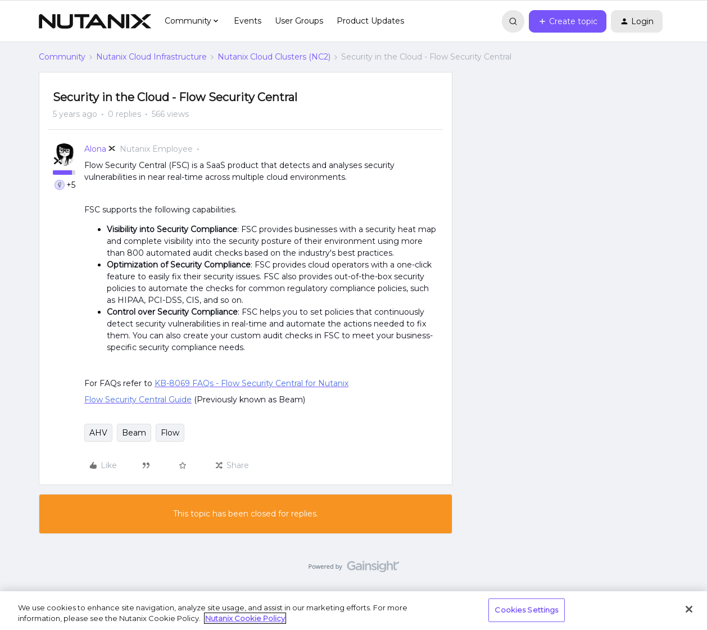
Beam (134, 433)
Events (247, 21)
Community (62, 57)
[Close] (689, 609)
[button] (567, 21)
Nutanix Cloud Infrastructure (151, 57)
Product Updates (370, 21)
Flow (170, 433)
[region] (353, 610)
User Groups (299, 21)
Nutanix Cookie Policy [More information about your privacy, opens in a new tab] (245, 618)
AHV (98, 433)
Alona (95, 149)
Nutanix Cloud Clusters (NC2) (273, 57)
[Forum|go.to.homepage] (95, 21)
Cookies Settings (526, 609)
